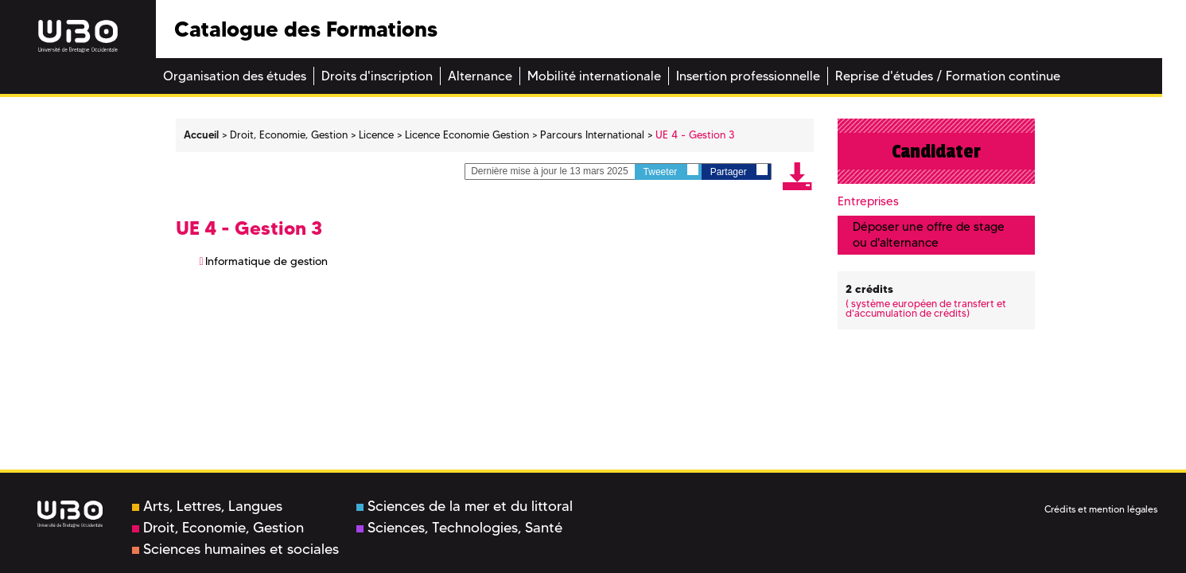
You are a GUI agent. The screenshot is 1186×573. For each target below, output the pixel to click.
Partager (739, 170)
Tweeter (671, 170)
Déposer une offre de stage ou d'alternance (929, 234)
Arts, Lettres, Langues (207, 506)
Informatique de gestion (266, 261)
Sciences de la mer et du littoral (464, 506)
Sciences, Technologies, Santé (459, 527)
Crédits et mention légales (1100, 509)
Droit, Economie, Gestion (218, 527)
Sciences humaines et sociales (235, 549)
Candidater (936, 151)
